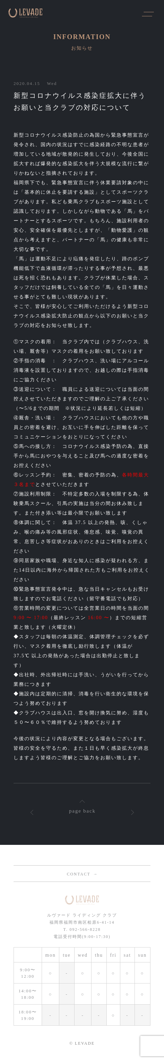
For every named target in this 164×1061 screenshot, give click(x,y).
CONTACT (78, 874)
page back (82, 811)
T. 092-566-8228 (82, 929)
